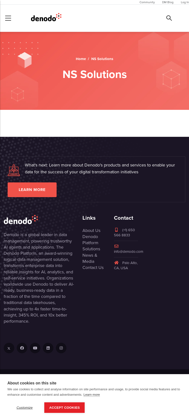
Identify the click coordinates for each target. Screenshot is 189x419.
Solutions (91, 249)
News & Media (89, 258)
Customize (24, 407)
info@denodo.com (128, 249)
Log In (185, 2)
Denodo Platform (90, 239)
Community (147, 2)
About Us (91, 230)
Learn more (32, 189)
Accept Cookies (64, 407)
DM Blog (167, 2)
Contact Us (93, 267)
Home (81, 59)
